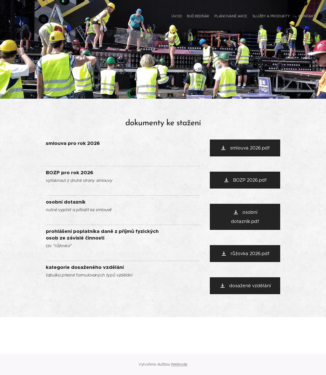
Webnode (179, 364)
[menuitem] (292, 16)
